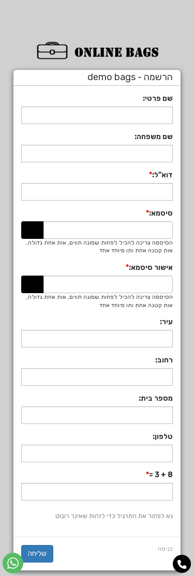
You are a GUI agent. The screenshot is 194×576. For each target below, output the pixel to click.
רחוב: (164, 360)
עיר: (166, 321)
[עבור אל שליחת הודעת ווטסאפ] (13, 563)
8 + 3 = (161, 475)
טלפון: (163, 436)
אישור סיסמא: (151, 267)
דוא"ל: (162, 175)
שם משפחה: (154, 136)
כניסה (165, 548)
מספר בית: (156, 398)
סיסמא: (161, 213)
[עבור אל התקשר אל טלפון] (182, 564)
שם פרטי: (158, 98)
